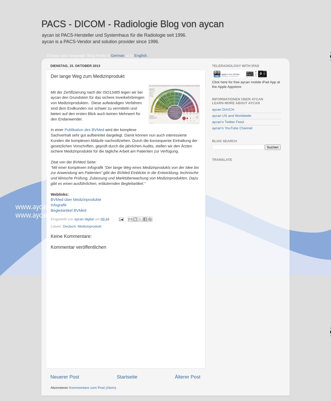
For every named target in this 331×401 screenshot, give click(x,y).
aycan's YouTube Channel (232, 128)
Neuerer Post (64, 377)
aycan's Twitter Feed (228, 122)
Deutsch (69, 226)
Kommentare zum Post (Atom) (92, 388)
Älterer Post (187, 377)
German (118, 56)
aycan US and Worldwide (231, 116)
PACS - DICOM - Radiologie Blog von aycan (132, 24)
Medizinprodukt (89, 226)
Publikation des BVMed (84, 130)
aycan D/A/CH (223, 109)
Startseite (127, 377)
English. (141, 56)
